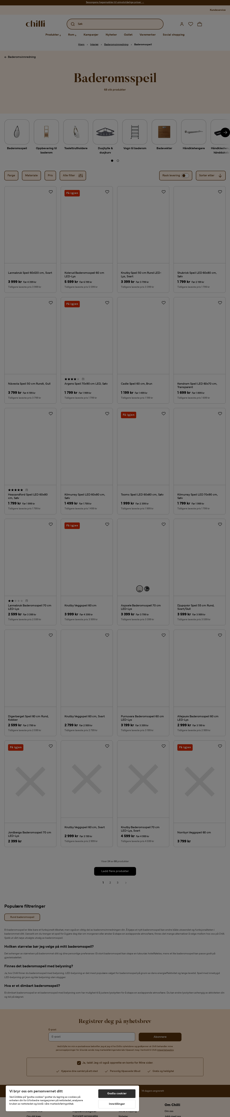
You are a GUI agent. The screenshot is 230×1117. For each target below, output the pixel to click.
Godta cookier (116, 1093)
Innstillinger (117, 1104)
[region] (72, 1098)
